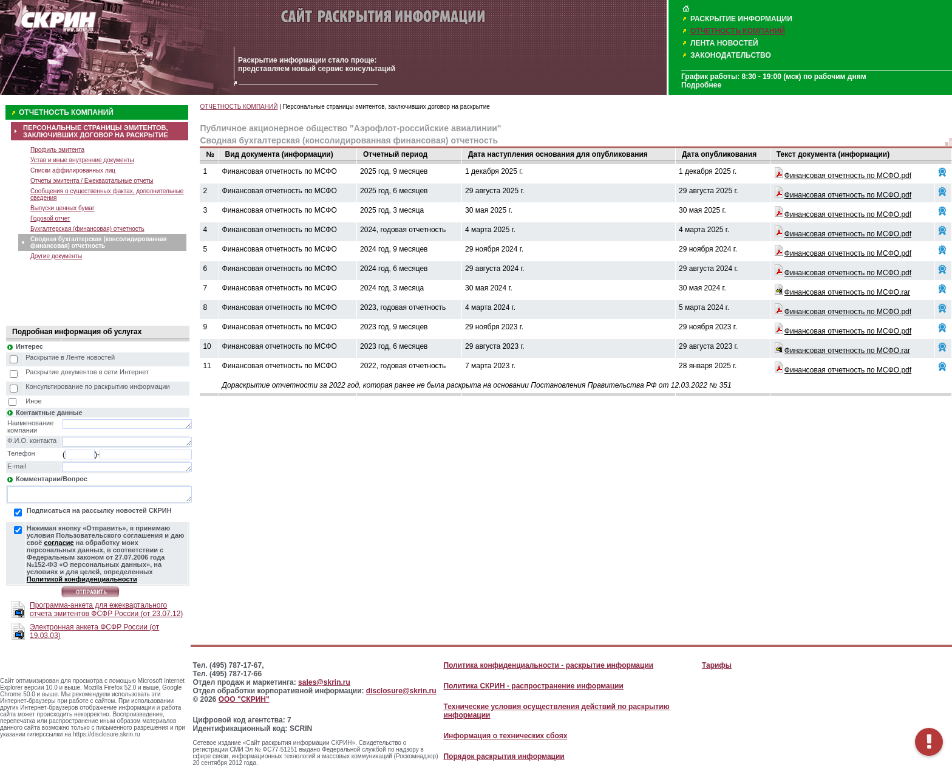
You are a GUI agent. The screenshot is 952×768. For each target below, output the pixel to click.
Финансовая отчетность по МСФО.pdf (847, 175)
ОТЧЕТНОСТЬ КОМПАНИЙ (737, 31)
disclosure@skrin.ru (401, 691)
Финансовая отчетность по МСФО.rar (847, 292)
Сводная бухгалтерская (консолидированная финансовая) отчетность (98, 242)
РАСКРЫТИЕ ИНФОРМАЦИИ (741, 19)
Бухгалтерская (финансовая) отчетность (87, 228)
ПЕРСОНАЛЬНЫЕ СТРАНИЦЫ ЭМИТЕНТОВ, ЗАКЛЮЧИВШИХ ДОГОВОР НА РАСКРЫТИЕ (95, 131)
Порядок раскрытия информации (503, 756)
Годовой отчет (50, 218)
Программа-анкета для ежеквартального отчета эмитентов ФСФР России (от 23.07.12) (106, 609)
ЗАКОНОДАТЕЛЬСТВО (730, 55)
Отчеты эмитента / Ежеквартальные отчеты (91, 180)
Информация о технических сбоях (505, 736)
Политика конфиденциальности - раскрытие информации (548, 665)
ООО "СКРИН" (244, 699)
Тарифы (717, 665)
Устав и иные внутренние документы (82, 160)
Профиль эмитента (57, 149)
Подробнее (701, 85)
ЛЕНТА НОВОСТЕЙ (724, 43)
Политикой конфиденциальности (82, 579)
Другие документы (56, 256)
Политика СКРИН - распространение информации (533, 686)
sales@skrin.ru (324, 682)
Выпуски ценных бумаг (62, 208)
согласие (58, 542)
